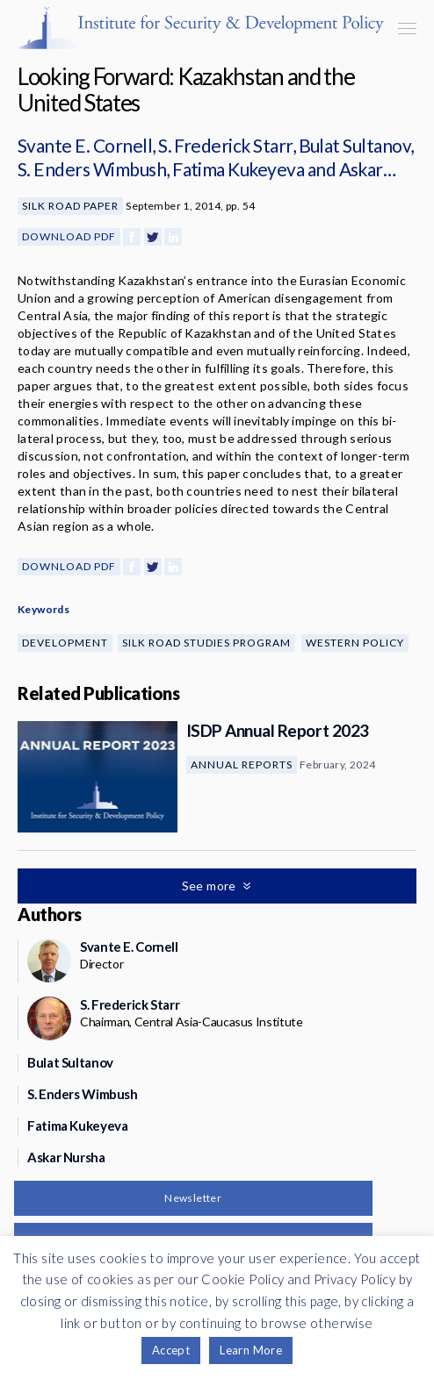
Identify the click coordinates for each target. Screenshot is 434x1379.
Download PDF (69, 236)
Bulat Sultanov (355, 145)
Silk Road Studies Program (206, 642)
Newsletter (192, 1197)
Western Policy (355, 642)
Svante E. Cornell (85, 145)
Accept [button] (171, 1350)
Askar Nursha (66, 1157)
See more (211, 885)
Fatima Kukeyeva (238, 169)
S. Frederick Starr (225, 145)
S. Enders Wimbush (92, 169)
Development (65, 642)
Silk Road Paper (70, 205)
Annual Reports (242, 764)
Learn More (251, 1350)
